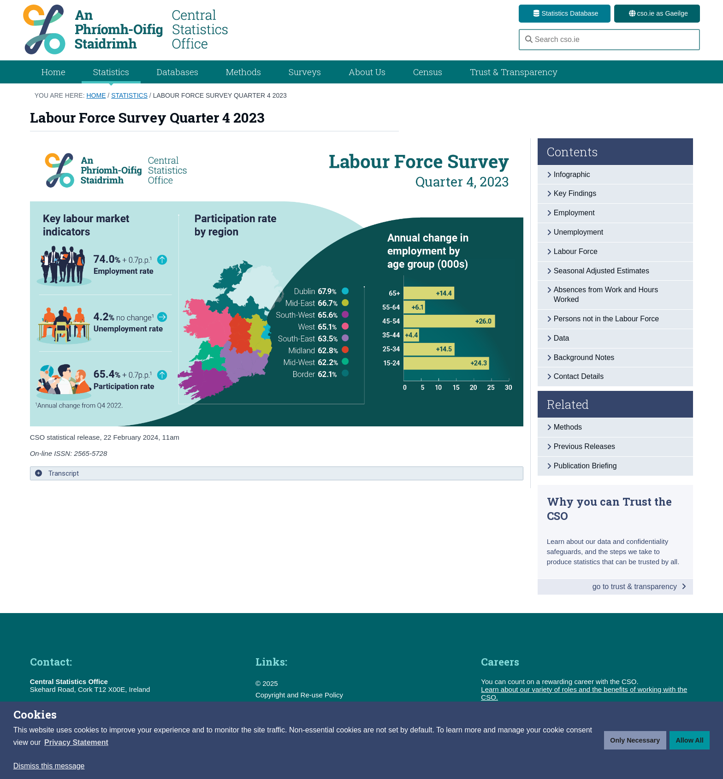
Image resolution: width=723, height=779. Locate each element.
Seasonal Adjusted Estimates (601, 271)
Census (427, 71)
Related (568, 404)
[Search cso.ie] (609, 39)
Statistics (129, 95)
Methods (243, 71)
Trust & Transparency (513, 71)
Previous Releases (584, 446)
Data (561, 338)
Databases (177, 71)
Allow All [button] (689, 740)
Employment (574, 213)
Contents (572, 151)
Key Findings (575, 193)
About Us (367, 71)
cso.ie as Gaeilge (657, 13)
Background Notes (584, 357)
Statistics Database (564, 13)
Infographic (572, 174)
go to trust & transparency (640, 586)
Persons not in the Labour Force (606, 319)
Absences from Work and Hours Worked (606, 294)
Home (53, 71)
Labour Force (576, 251)
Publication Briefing (585, 466)
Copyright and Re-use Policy (299, 695)
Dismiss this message (49, 766)
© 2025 (266, 683)
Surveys (305, 71)
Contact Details (579, 376)
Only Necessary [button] (635, 740)
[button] (76, 742)
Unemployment (579, 232)
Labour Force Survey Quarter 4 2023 (220, 95)
